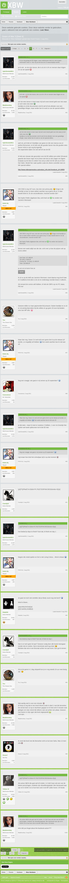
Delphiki (5, 612)
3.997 (13, 212)
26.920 (12, 794)
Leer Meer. (44, 30)
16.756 (12, 110)
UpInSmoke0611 (8, 71)
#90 (66, 461)
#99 (66, 792)
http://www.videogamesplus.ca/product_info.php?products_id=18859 (41, 170)
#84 (66, 206)
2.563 (13, 760)
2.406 (13, 400)
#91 (66, 502)
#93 (66, 570)
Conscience (7, 395)
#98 (66, 754)
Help (45, 877)
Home (50, 877)
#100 (66, 832)
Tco (4, 320)
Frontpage (6, 12)
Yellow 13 (6, 789)
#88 (66, 393)
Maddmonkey (7, 105)
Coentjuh (6, 503)
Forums (16, 12)
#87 (66, 352)
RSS (66, 877)
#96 (66, 682)
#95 (66, 652)
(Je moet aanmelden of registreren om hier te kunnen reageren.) (51, 850)
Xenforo (18, 877)
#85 (66, 292)
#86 (66, 318)
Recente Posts (21, 16)
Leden (25, 12)
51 (42, 48)
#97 (66, 718)
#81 (66, 74)
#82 (66, 112)
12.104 (12, 76)
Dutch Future (35, 39)
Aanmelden (62, 2)
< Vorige (14, 48)
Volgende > (47, 48)
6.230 (13, 325)
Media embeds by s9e (38, 880)
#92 (66, 536)
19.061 (12, 617)
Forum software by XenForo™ (16, 880)
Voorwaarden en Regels (53, 880)
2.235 (13, 509)
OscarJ (5, 755)
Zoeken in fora (9, 16)
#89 (66, 431)
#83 (66, 176)
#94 (66, 615)
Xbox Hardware (16, 39)
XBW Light (5, 877)
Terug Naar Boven (59, 877)
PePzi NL (6, 203)
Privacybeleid (64, 880)
